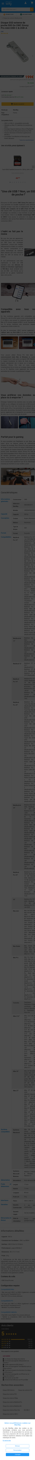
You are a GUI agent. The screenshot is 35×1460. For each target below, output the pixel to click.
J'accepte (17, 1454)
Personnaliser (17, 1450)
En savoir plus (7, 1440)
